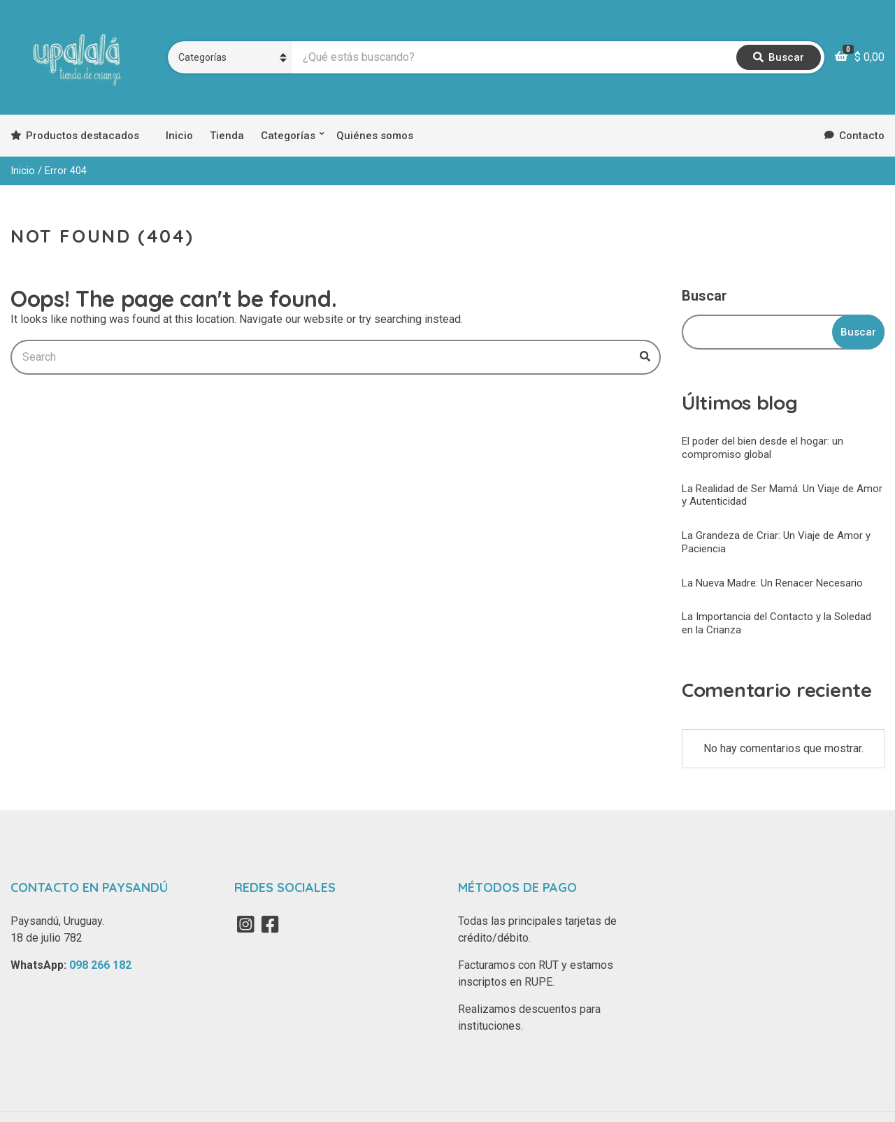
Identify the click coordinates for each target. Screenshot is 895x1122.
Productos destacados (82, 135)
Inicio (179, 135)
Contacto (862, 135)
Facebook (270, 924)
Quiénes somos (374, 135)
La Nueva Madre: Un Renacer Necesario (772, 583)
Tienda (227, 135)
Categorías (288, 135)
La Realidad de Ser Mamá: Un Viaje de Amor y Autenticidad (782, 495)
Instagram (245, 924)
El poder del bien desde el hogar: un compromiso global (762, 448)
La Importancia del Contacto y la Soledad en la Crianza (776, 623)
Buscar (704, 295)
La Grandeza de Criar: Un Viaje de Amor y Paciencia (776, 542)
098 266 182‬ (100, 965)
